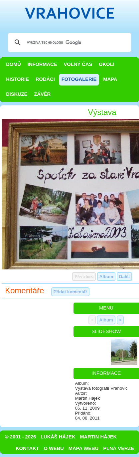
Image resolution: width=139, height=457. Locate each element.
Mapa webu (83, 448)
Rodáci (45, 79)
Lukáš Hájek (58, 436)
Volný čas (78, 64)
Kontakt (27, 448)
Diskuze (16, 94)
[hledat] (68, 42)
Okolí (106, 64)
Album (106, 276)
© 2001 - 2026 (20, 436)
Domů (13, 64)
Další (124, 276)
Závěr (42, 94)
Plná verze (118, 448)
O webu (54, 448)
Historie (17, 79)
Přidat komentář (70, 291)
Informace (42, 64)
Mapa (110, 79)
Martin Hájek (98, 436)
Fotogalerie (79, 79)
